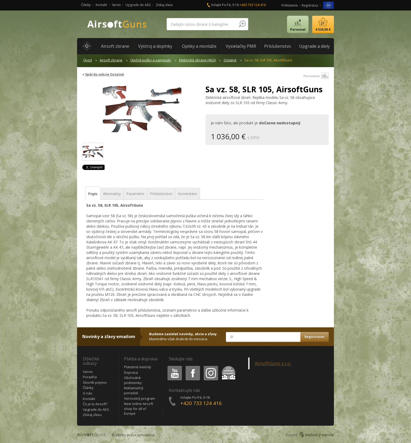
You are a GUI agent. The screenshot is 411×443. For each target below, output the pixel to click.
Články (86, 5)
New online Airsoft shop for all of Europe (138, 408)
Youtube (173, 367)
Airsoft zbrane (111, 60)
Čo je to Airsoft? (95, 404)
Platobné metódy (137, 367)
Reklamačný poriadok (133, 390)
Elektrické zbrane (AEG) (197, 60)
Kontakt (101, 5)
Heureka (227, 367)
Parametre (135, 193)
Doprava (131, 372)
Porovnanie (316, 76)
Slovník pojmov (95, 382)
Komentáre (187, 193)
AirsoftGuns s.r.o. (273, 363)
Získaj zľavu (164, 5)
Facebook (192, 367)
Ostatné (230, 60)
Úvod (87, 60)
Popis (93, 193)
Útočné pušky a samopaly (150, 60)
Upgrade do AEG (138, 5)
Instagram (210, 367)
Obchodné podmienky (133, 380)
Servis (116, 5)
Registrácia (310, 5)
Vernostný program (139, 398)
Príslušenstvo (161, 193)
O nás (87, 393)
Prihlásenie (290, 5)
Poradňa (90, 377)
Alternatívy (112, 193)
